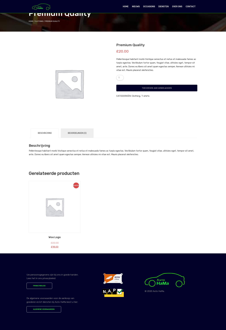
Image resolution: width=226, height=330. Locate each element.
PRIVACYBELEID (39, 286)
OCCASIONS (149, 6)
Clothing (39, 21)
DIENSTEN (163, 6)
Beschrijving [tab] (45, 133)
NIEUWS (136, 6)
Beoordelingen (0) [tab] (77, 133)
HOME (126, 6)
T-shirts (145, 96)
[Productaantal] (120, 77)
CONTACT (191, 6)
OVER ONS (177, 6)
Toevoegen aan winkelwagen (157, 88)
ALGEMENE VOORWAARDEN (43, 309)
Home (31, 21)
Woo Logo (55, 237)
